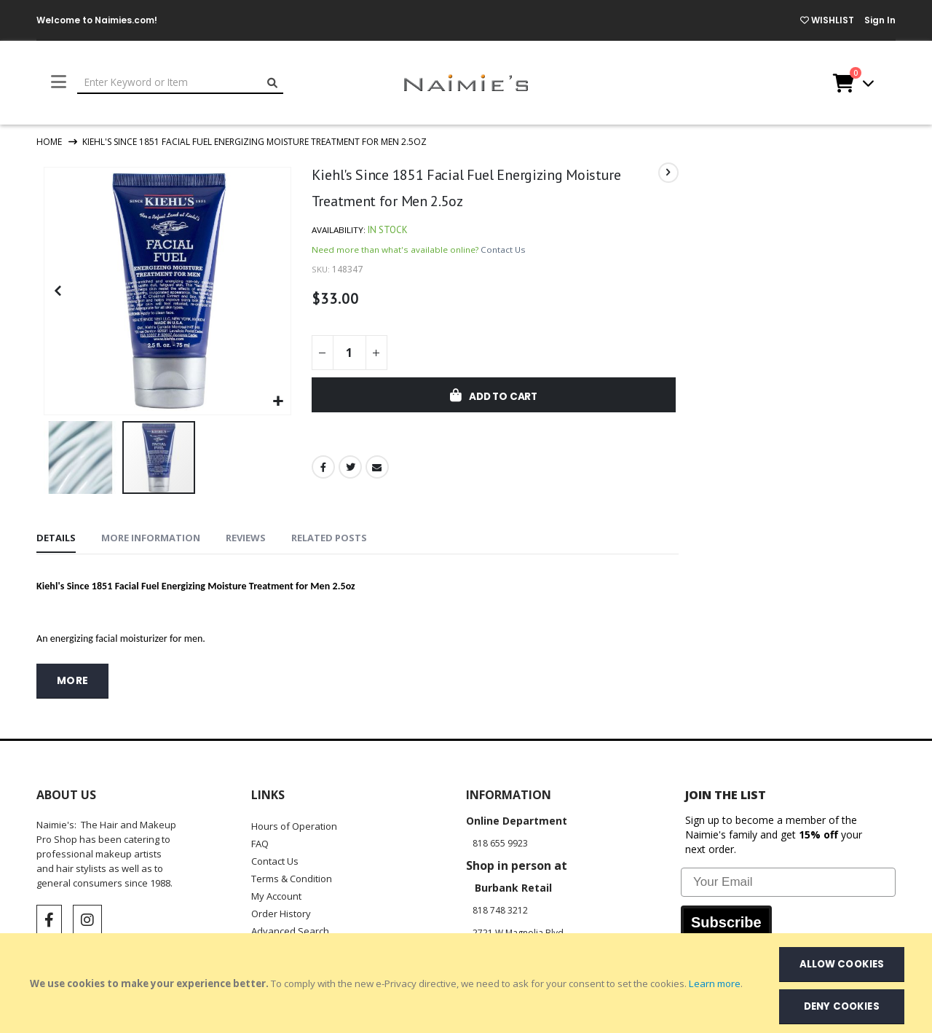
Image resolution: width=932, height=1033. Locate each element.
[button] (277, 400)
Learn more (715, 983)
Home (49, 141)
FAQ (260, 842)
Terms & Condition (291, 877)
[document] (467, 983)
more (73, 679)
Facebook (322, 470)
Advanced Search (290, 929)
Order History (281, 912)
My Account (276, 894)
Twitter (349, 470)
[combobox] (180, 82)
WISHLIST (827, 20)
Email (377, 470)
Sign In (880, 20)
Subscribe (726, 921)
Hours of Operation (294, 824)
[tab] (56, 537)
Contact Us (503, 252)
